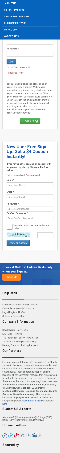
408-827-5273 (11, 36)
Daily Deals (22, 330)
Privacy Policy (29, 341)
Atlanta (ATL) (9, 417)
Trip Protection (9, 337)
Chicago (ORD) (44, 417)
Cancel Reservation (12, 308)
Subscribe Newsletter (13, 316)
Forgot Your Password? (18, 67)
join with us (35, 397)
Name (10, 180)
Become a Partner (31, 400)
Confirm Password (17, 213)
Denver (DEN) (23, 420)
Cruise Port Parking (16, 16)
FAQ (4, 334)
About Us (10, 3)
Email (10, 192)
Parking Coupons (11, 345)
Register (13, 312)
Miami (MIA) (37, 420)
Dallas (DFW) (8, 420)
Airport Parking (14, 10)
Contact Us (28, 308)
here (4, 404)
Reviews (18, 334)
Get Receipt (8, 304)
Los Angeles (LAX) (26, 417)
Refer (22, 312)
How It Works (8, 330)
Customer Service (15, 23)
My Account (11, 29)
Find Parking (30, 121)
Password (13, 48)
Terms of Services (11, 341)
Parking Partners (29, 345)
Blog (10, 334)
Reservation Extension (27, 304)
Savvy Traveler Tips (28, 337)
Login (5, 312)
